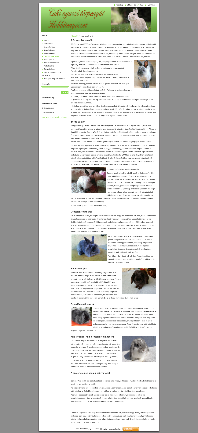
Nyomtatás (151, 5)
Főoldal (74, 36)
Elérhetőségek (49, 69)
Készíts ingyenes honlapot (111, 429)
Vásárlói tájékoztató (51, 63)
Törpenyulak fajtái (51, 56)
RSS (141, 5)
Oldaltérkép (131, 5)
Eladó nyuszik (49, 60)
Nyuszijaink (48, 44)
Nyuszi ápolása (50, 53)
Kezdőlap (119, 5)
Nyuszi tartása (49, 47)
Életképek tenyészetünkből (54, 78)
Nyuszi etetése (49, 50)
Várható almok (49, 66)
